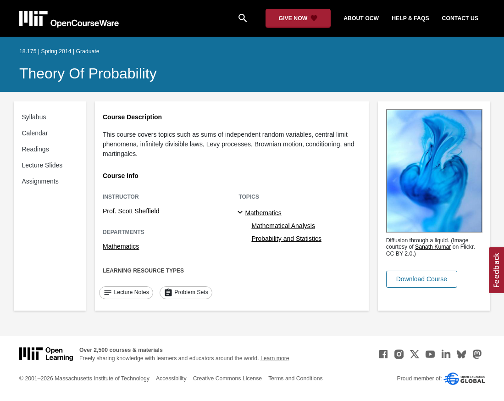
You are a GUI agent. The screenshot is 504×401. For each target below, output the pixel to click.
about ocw (361, 18)
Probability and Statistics (286, 238)
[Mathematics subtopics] (241, 213)
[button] (421, 279)
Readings (35, 149)
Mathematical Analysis (283, 225)
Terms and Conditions (295, 378)
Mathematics (121, 246)
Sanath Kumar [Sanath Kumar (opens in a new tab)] (433, 247)
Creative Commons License (227, 378)
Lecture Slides (42, 165)
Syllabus (34, 117)
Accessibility (171, 378)
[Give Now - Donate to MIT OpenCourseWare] (298, 18)
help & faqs (410, 18)
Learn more (274, 358)
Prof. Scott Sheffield (131, 211)
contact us (460, 18)
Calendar (35, 133)
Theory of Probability (88, 73)
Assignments (40, 181)
